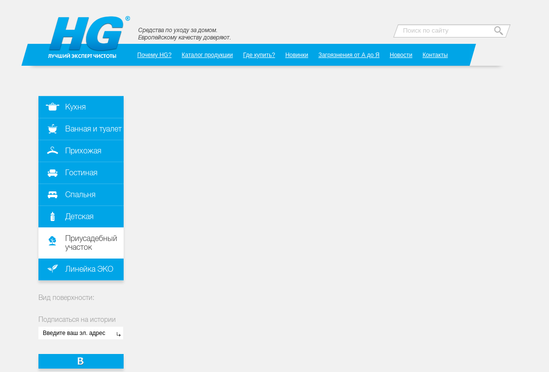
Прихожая (83, 151)
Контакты (435, 54)
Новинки (296, 54)
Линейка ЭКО (89, 269)
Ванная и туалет (93, 129)
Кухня (75, 107)
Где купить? (259, 54)
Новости (401, 54)
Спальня (80, 194)
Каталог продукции (207, 54)
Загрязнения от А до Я (349, 54)
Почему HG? (154, 54)
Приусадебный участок (91, 242)
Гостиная (81, 172)
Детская (79, 216)
